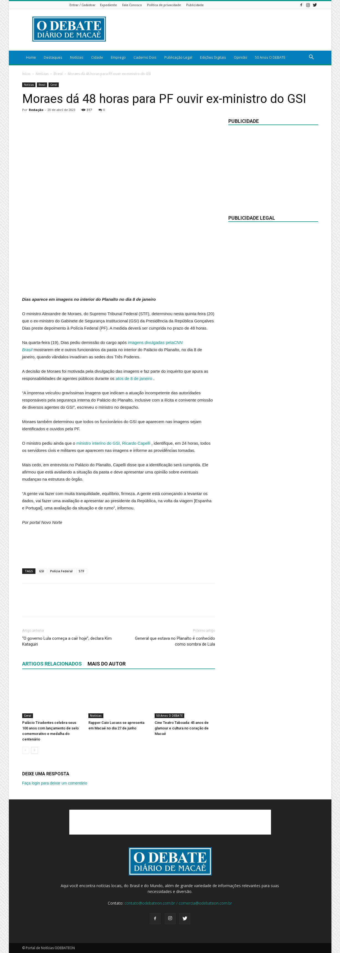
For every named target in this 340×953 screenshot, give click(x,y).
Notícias (76, 57)
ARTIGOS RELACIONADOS (52, 664)
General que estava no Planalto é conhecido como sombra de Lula (175, 641)
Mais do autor (107, 664)
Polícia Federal (61, 571)
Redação (36, 110)
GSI (41, 571)
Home (31, 57)
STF (82, 571)
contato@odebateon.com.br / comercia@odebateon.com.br (178, 903)
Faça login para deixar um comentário (54, 783)
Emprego (118, 57)
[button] (311, 57)
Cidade (97, 57)
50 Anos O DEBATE (270, 57)
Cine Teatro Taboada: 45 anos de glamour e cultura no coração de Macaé (182, 728)
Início (26, 73)
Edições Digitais (213, 57)
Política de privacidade (164, 5)
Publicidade (195, 5)
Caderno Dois (145, 57)
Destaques (53, 57)
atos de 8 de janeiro (134, 378)
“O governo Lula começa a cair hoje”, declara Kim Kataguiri (67, 641)
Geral (53, 85)
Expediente (108, 5)
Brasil (58, 73)
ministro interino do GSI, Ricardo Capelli (113, 443)
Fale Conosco (132, 5)
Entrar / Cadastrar (83, 5)
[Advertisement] (118, 281)
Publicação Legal (178, 57)
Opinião (240, 57)
